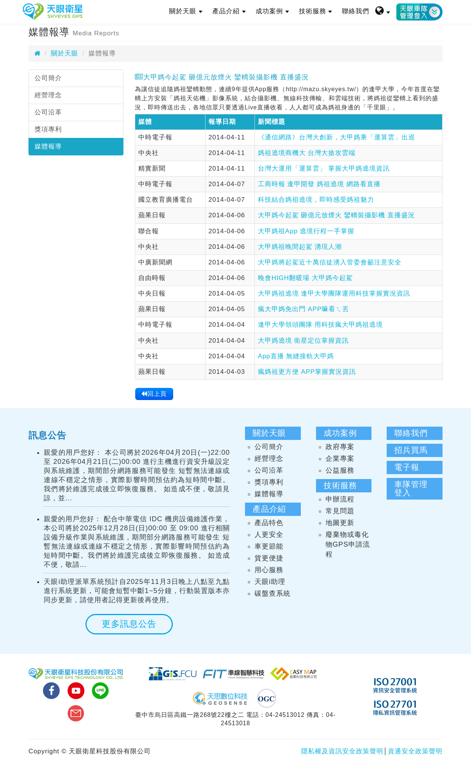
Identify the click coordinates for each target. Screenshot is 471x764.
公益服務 (340, 470)
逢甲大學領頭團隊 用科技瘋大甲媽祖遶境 (320, 324)
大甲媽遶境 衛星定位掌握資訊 (303, 340)
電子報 (406, 467)
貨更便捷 (268, 558)
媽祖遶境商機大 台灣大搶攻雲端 (307, 153)
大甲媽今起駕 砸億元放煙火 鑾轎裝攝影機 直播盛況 (336, 215)
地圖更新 (340, 523)
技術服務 (315, 11)
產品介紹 (229, 11)
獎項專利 (48, 129)
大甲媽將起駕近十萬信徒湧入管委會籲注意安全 (329, 262)
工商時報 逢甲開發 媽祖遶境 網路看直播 (319, 184)
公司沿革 (48, 112)
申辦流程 (340, 499)
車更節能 (268, 546)
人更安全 (268, 534)
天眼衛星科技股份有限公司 (53, 11)
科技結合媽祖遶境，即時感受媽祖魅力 (316, 199)
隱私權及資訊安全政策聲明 (342, 751)
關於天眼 (185, 11)
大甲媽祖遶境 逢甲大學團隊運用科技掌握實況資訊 (334, 293)
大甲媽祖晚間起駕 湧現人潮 (300, 246)
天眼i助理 (269, 581)
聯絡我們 (355, 11)
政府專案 (340, 447)
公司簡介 (48, 78)
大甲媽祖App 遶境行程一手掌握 (306, 231)
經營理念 (48, 95)
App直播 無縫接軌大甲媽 (296, 356)
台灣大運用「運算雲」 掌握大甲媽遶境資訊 (324, 168)
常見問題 (340, 511)
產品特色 (268, 523)
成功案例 (272, 11)
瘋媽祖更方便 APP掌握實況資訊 (307, 371)
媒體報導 (48, 146)
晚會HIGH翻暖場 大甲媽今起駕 (305, 278)
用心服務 (268, 570)
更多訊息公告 (129, 624)
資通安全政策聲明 (415, 751)
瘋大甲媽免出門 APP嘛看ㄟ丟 (303, 309)
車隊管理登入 (411, 488)
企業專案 (340, 458)
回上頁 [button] (154, 394)
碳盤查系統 (272, 593)
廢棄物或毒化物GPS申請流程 (348, 544)
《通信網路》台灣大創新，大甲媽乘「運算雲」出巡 (336, 137)
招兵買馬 (411, 450)
